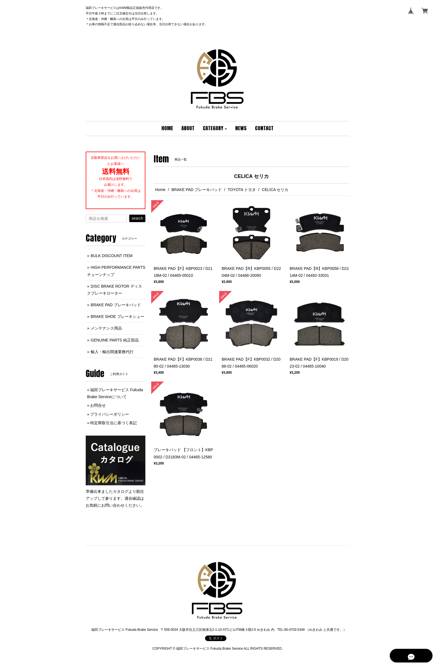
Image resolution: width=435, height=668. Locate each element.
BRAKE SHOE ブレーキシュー (117, 316)
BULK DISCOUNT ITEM (112, 255)
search (137, 218)
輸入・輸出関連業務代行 (112, 352)
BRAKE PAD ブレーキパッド (196, 189)
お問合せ (98, 405)
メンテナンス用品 (106, 328)
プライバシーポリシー (109, 414)
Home (160, 189)
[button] (215, 128)
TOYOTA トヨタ (242, 189)
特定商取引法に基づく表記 (113, 423)
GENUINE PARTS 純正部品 (115, 340)
